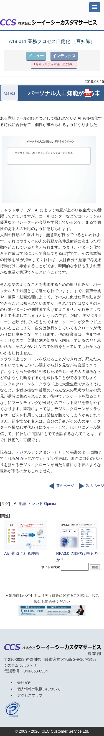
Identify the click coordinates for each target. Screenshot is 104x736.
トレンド (35, 503)
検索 (95, 567)
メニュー (36, 56)
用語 (22, 503)
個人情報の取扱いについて (38, 689)
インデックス (64, 56)
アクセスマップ (29, 695)
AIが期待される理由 (26, 537)
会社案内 (24, 683)
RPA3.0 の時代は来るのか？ (78, 540)
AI (37, 210)
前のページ (61, 486)
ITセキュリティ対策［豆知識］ (54, 64)
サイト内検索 (50, 567)
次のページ (91, 486)
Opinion (50, 503)
